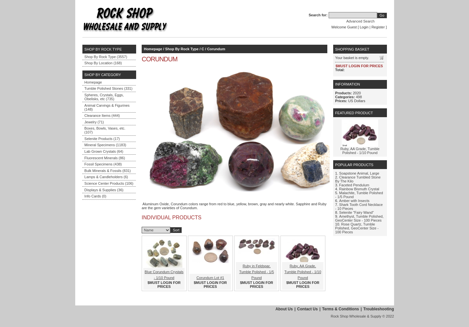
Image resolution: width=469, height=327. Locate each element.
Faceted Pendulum (354, 185)
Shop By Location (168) (103, 63)
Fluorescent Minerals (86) (104, 158)
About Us (284, 309)
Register (378, 27)
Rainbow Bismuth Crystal (359, 189)
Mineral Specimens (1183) (105, 145)
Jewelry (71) (94, 122)
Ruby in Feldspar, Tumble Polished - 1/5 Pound (256, 272)
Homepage (93, 82)
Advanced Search (360, 21)
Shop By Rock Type (181, 49)
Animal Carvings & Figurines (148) (107, 107)
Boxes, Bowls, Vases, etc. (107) (104, 130)
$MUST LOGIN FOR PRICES (164, 284)
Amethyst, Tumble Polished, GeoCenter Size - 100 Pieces (359, 218)
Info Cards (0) (95, 196)
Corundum (216, 49)
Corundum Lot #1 (210, 278)
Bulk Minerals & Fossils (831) (107, 171)
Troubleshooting (378, 309)
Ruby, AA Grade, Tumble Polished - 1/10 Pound (302, 272)
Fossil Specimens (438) (103, 164)
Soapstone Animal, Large (359, 173)
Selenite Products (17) (102, 139)
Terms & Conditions (340, 309)
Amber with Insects (354, 201)
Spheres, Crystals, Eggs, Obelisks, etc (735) (104, 97)
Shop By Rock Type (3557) (105, 57)
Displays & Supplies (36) (103, 190)
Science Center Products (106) (108, 183)
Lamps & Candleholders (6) (106, 177)
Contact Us (307, 309)
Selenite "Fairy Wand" (356, 212)
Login (364, 27)
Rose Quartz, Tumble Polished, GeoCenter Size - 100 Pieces (356, 228)
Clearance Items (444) (102, 115)
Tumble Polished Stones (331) (108, 88)
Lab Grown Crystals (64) (103, 151)
